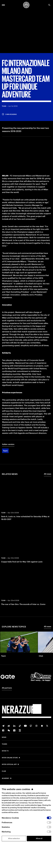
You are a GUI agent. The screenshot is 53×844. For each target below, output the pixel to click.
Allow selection (14, 838)
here (39, 805)
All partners (7, 688)
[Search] (49, 5)
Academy (5, 778)
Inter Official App (9, 764)
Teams (4, 744)
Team (5, 451)
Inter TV (5, 751)
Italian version (8, 444)
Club (4, 771)
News (4, 737)
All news (47, 474)
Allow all (39, 838)
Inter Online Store (10, 758)
